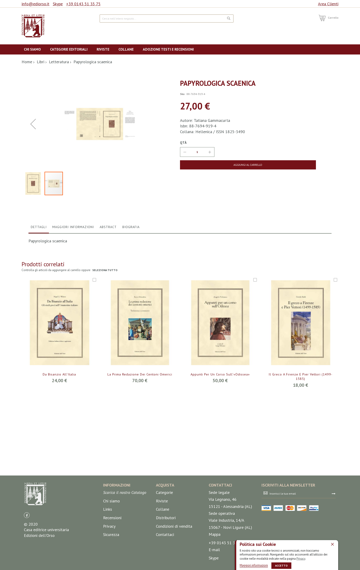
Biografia (131, 323)
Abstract (108, 323)
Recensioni (112, 546)
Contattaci (165, 562)
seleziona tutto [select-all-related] (105, 366)
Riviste (162, 529)
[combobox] (166, 18)
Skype (58, 3)
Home (27, 61)
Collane (162, 537)
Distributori (166, 546)
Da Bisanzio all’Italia (59, 470)
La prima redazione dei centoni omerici (140, 470)
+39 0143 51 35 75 (83, 3)
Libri (40, 61)
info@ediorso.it (35, 3)
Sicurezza (111, 562)
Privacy (300, 558)
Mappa (214, 562)
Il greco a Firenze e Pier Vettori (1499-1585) (300, 473)
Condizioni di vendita (174, 554)
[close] (332, 544)
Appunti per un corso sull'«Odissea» (220, 470)
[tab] (38, 324)
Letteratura (59, 61)
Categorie (164, 520)
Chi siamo (111, 529)
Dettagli (39, 323)
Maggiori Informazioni (73, 323)
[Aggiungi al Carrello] (216, 164)
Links (107, 537)
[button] (33, 171)
